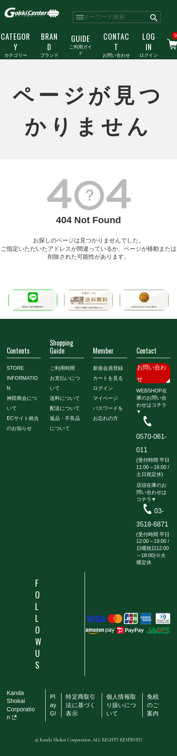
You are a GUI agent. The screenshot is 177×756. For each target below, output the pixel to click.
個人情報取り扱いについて (121, 704)
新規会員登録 (108, 368)
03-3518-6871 (152, 517)
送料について (65, 398)
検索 (154, 17)
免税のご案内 (153, 704)
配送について (65, 408)
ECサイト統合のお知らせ (23, 423)
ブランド (49, 44)
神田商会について (22, 403)
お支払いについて (65, 383)
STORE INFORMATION (22, 378)
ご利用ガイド (80, 44)
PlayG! (53, 704)
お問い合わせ (116, 44)
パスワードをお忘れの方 (108, 413)
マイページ (105, 398)
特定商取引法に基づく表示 (80, 704)
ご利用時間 (62, 368)
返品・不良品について (65, 423)
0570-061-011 (151, 443)
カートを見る (108, 378)
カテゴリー (15, 44)
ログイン (148, 44)
